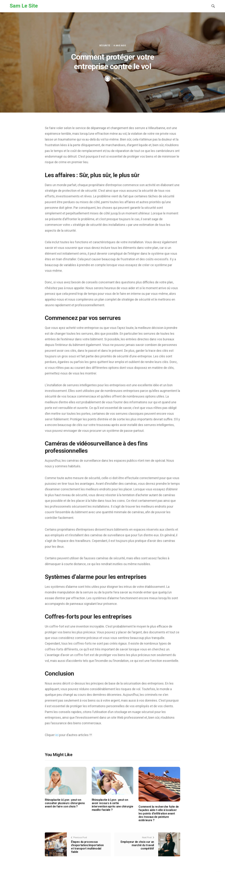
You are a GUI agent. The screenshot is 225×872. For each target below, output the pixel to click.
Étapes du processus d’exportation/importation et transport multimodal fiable (87, 847)
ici (57, 735)
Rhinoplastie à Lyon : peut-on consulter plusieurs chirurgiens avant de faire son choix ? (65, 803)
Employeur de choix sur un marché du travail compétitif (137, 845)
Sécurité (104, 45)
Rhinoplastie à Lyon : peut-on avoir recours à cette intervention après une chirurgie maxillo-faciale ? (112, 805)
